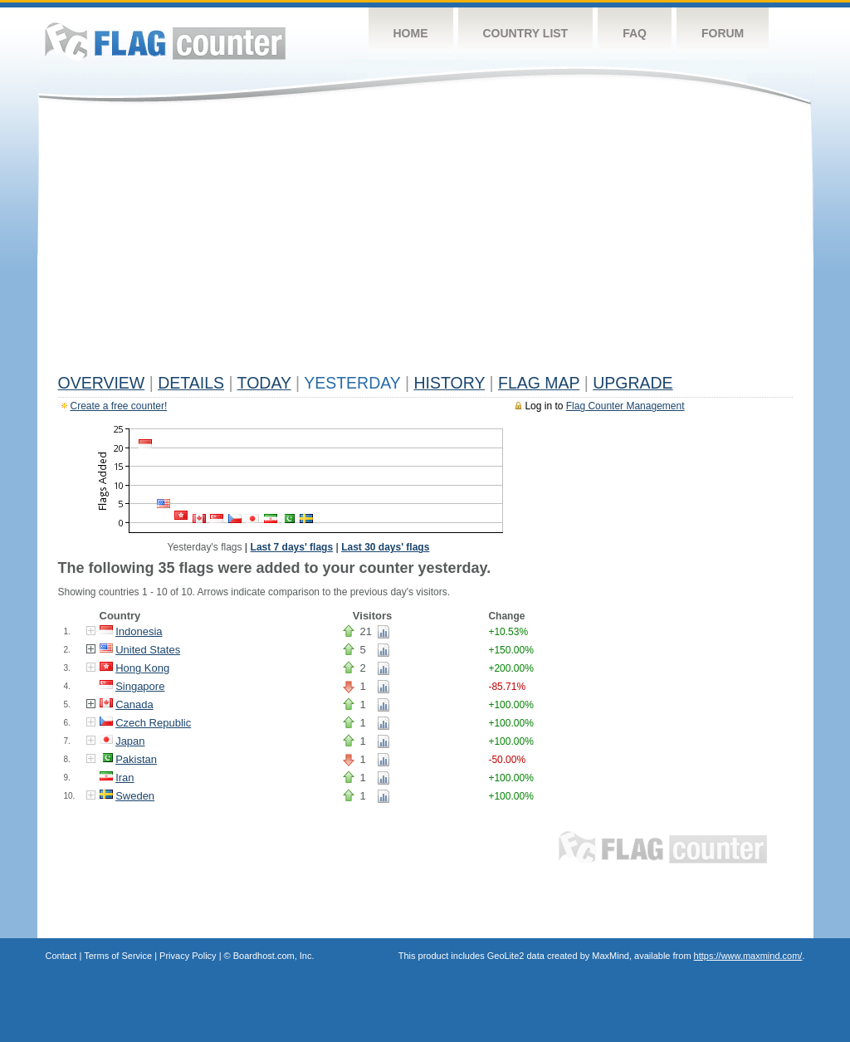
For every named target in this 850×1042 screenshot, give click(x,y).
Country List (526, 33)
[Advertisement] (425, 242)
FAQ (635, 33)
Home (410, 33)
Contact (61, 956)
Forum (722, 33)
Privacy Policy (187, 956)
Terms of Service (118, 956)
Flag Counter (165, 41)
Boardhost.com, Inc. (274, 956)
